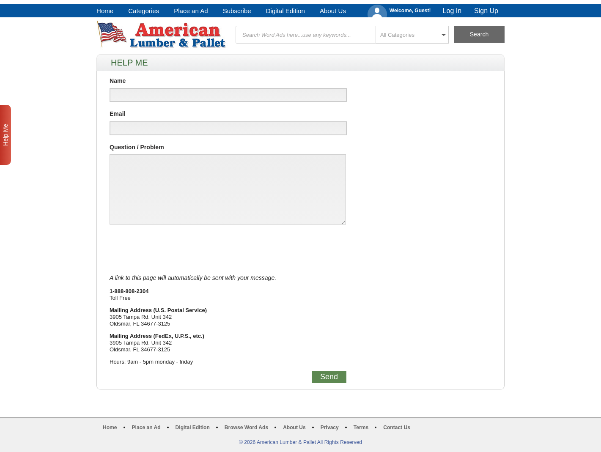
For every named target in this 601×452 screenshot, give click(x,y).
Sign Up (486, 10)
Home (104, 10)
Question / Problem (137, 147)
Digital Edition (285, 10)
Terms (361, 427)
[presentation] (174, 249)
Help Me (5, 135)
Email (117, 113)
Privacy (330, 427)
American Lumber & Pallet (162, 34)
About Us (333, 10)
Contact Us (396, 427)
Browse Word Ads (246, 427)
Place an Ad (191, 10)
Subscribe (237, 10)
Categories (143, 10)
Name (118, 80)
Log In (452, 10)
